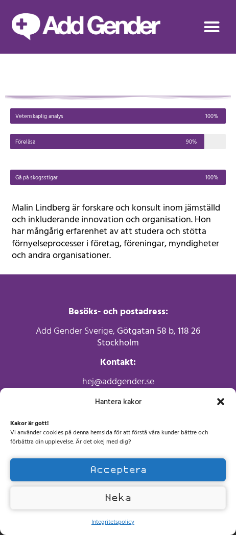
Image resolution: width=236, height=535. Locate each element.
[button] (221, 402)
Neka (118, 497)
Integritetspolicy (112, 521)
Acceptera (118, 469)
